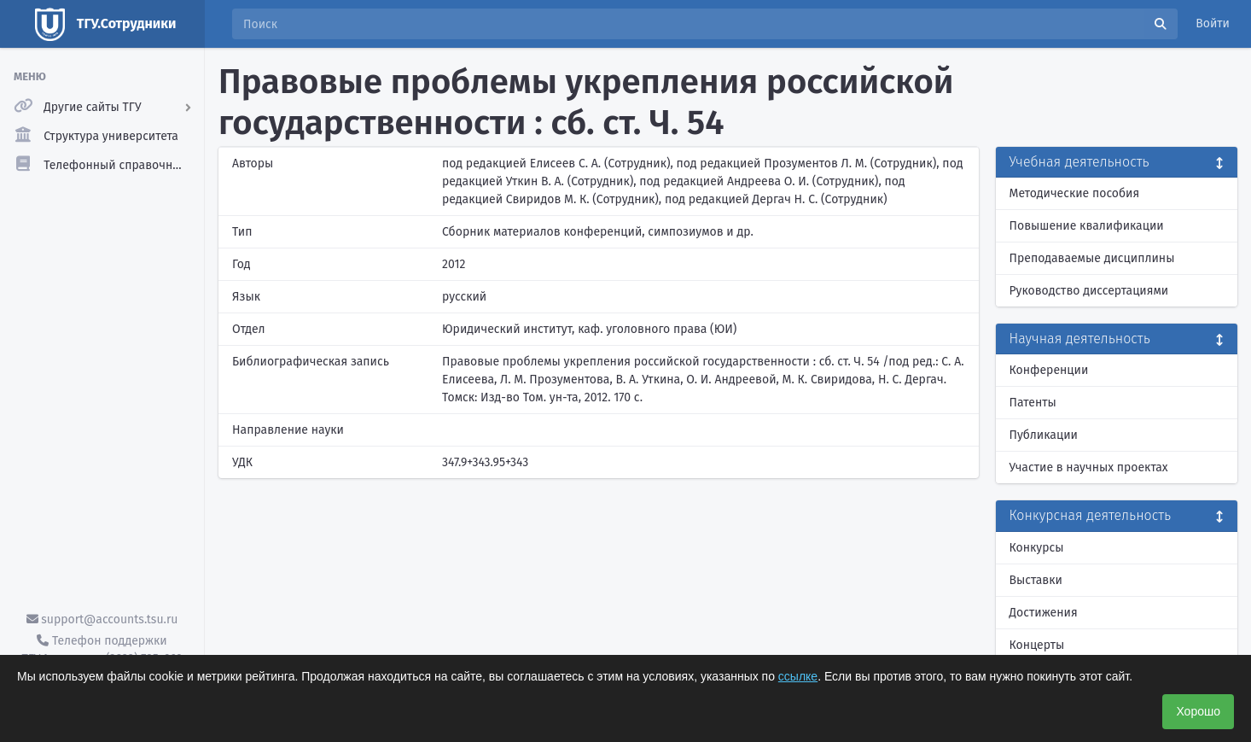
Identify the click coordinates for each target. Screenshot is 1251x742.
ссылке (798, 676)
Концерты (1037, 645)
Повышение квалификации (1087, 226)
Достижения (1044, 612)
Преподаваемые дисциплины (1092, 258)
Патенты (1033, 402)
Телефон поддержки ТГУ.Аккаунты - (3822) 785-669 (101, 650)
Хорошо (1198, 711)
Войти (1213, 23)
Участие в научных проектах (1089, 467)
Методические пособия (1075, 193)
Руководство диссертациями (1089, 290)
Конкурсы (1037, 547)
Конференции (1049, 370)
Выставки (1036, 580)
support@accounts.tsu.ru (102, 619)
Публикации (1044, 435)
